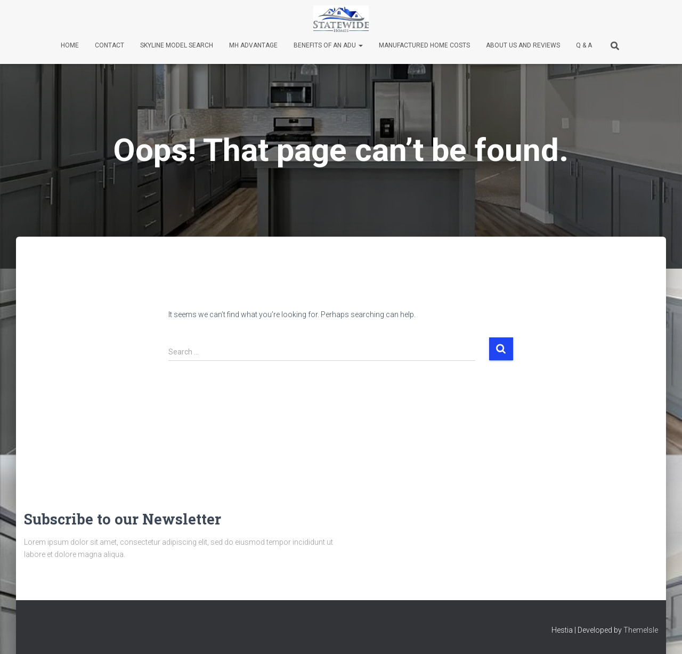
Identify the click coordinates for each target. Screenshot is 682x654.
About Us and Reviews (523, 45)
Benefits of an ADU (328, 45)
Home (70, 45)
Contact (109, 45)
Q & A (584, 45)
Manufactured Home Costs (424, 45)
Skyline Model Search (176, 45)
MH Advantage (253, 45)
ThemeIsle (640, 630)
